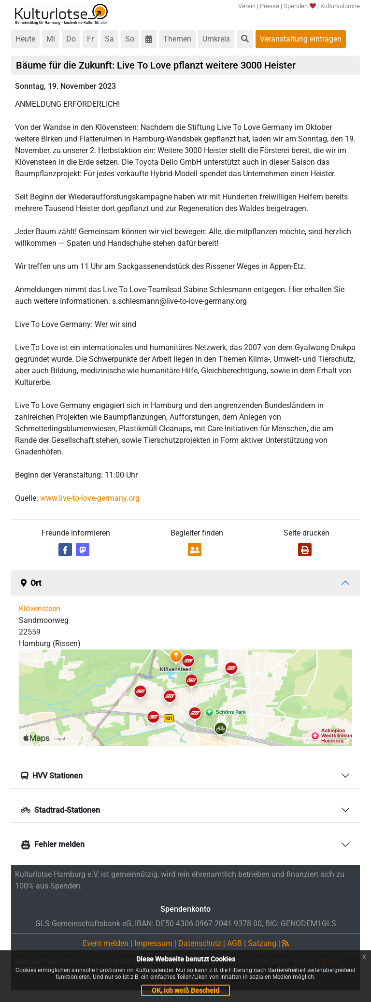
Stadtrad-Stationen (60, 810)
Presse (269, 6)
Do (71, 38)
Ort (31, 583)
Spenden (299, 6)
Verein (247, 6)
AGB (234, 943)
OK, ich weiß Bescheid (185, 990)
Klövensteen (39, 608)
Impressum (153, 943)
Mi (50, 38)
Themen (177, 38)
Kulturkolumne (340, 6)
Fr (90, 38)
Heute (25, 38)
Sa (109, 38)
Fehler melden (53, 844)
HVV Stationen (52, 775)
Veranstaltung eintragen (301, 38)
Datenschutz (199, 943)
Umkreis (216, 38)
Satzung (262, 943)
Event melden (105, 943)
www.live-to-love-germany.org (90, 498)
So (129, 38)
